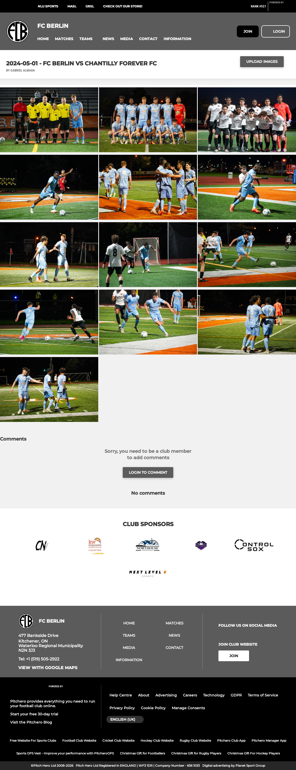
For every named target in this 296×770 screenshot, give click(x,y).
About (143, 695)
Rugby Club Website (195, 740)
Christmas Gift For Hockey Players (253, 753)
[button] (43, 39)
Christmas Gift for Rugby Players (196, 753)
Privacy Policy (122, 708)
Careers (190, 695)
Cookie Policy (153, 708)
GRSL (89, 6)
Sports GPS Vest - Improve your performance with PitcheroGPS (65, 753)
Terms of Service (263, 695)
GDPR (236, 695)
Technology (214, 695)
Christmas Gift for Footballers (142, 753)
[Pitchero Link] (279, 8)
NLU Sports (48, 6)
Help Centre (120, 695)
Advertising (166, 695)
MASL (71, 6)
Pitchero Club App (231, 740)
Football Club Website (79, 740)
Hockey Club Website (157, 740)
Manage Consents (188, 708)
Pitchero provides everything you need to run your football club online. (52, 703)
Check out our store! (122, 6)
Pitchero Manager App (269, 740)
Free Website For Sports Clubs (33, 740)
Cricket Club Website (118, 740)
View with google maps (47, 668)
